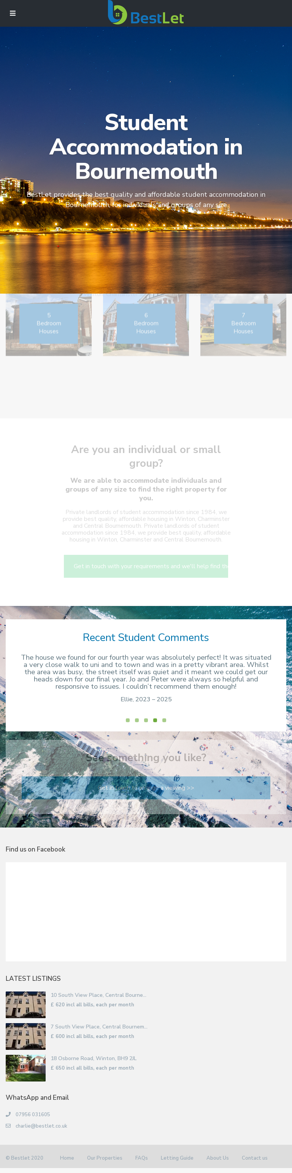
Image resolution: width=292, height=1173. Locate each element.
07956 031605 (33, 1120)
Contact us (255, 1163)
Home (67, 1163)
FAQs (141, 1163)
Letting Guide (177, 1163)
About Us (217, 1163)
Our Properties (104, 1163)
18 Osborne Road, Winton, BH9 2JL (93, 1064)
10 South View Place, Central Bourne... (98, 1000)
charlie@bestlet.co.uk (41, 1131)
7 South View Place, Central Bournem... (99, 1032)
